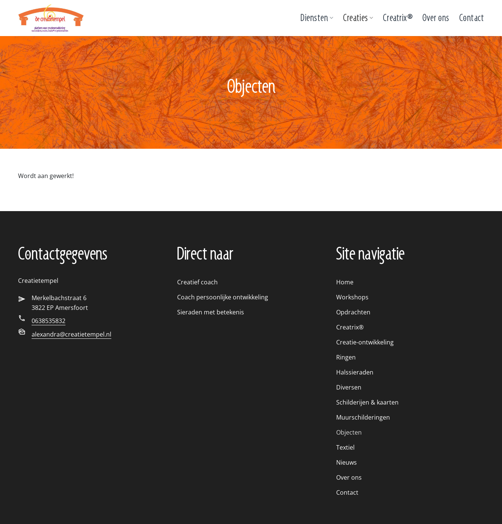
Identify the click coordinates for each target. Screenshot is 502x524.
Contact (471, 18)
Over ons (435, 18)
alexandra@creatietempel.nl (71, 334)
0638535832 (48, 321)
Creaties (358, 18)
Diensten (316, 18)
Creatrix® (398, 18)
